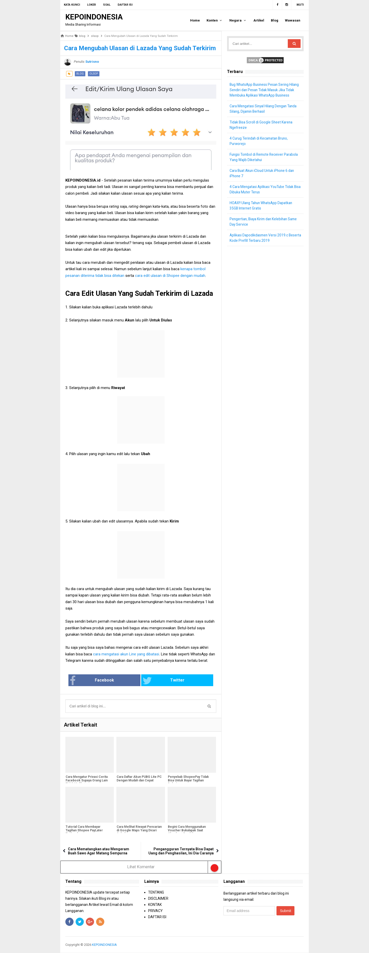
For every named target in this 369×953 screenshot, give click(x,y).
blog (80, 73)
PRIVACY (155, 911)
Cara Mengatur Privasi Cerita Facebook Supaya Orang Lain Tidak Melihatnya (86, 781)
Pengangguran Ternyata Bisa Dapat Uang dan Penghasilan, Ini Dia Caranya (181, 851)
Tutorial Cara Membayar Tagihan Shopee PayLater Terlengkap (83, 830)
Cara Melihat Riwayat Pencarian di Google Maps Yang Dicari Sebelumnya (138, 830)
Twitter (157, 681)
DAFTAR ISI (157, 917)
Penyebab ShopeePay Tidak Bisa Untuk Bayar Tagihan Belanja (188, 781)
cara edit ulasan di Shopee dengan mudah (170, 275)
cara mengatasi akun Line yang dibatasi (126, 654)
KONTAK (155, 905)
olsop (93, 73)
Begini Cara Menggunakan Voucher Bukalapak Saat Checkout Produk (187, 830)
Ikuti (300, 4)
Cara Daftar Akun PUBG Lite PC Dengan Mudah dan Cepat (138, 779)
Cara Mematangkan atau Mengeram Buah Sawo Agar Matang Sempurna (98, 851)
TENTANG (156, 892)
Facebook (108, 681)
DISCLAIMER (158, 898)
